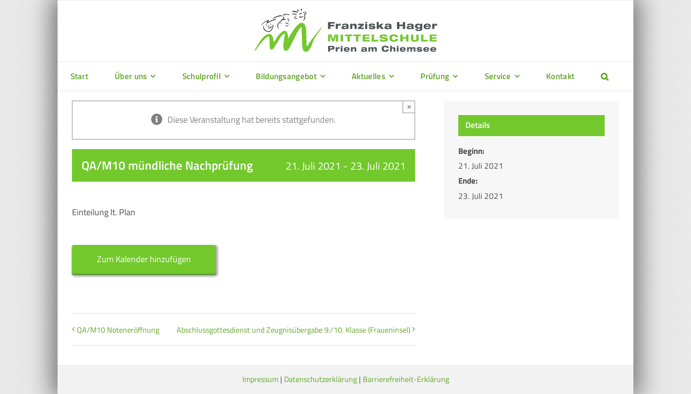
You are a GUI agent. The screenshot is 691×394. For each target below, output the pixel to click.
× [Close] (409, 107)
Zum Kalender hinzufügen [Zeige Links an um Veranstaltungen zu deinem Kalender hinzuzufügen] (144, 259)
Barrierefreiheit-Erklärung (406, 379)
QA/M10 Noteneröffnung (118, 330)
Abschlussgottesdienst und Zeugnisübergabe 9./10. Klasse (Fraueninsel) (293, 330)
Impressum (260, 379)
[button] (605, 76)
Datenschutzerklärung (320, 379)
